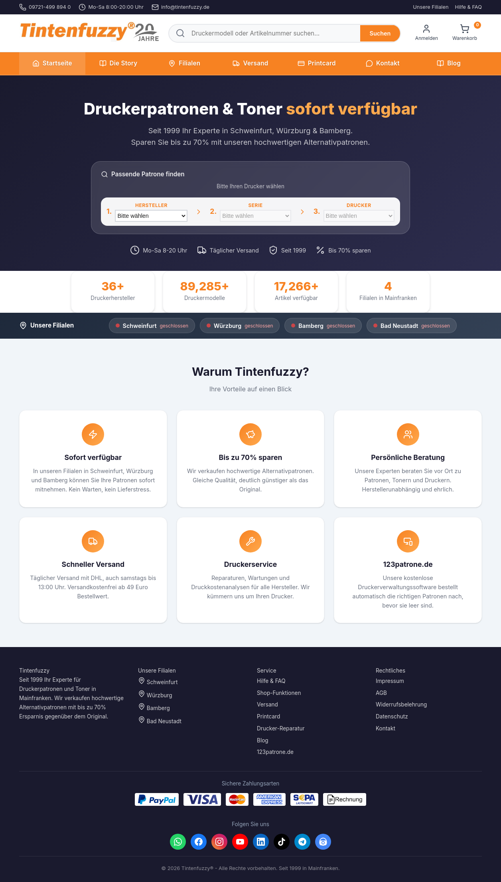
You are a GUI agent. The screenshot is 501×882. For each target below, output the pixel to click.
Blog (449, 63)
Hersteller (151, 205)
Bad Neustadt (159, 720)
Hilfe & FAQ (468, 7)
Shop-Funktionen (279, 693)
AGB (381, 693)
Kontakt (383, 63)
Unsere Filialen (430, 7)
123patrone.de (275, 752)
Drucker (359, 205)
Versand (250, 63)
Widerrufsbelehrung (401, 705)
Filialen (184, 63)
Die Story (118, 63)
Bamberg (154, 707)
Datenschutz (392, 716)
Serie (255, 205)
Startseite (52, 63)
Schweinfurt (158, 681)
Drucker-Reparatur (281, 728)
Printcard (317, 63)
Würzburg (155, 694)
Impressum (390, 681)
